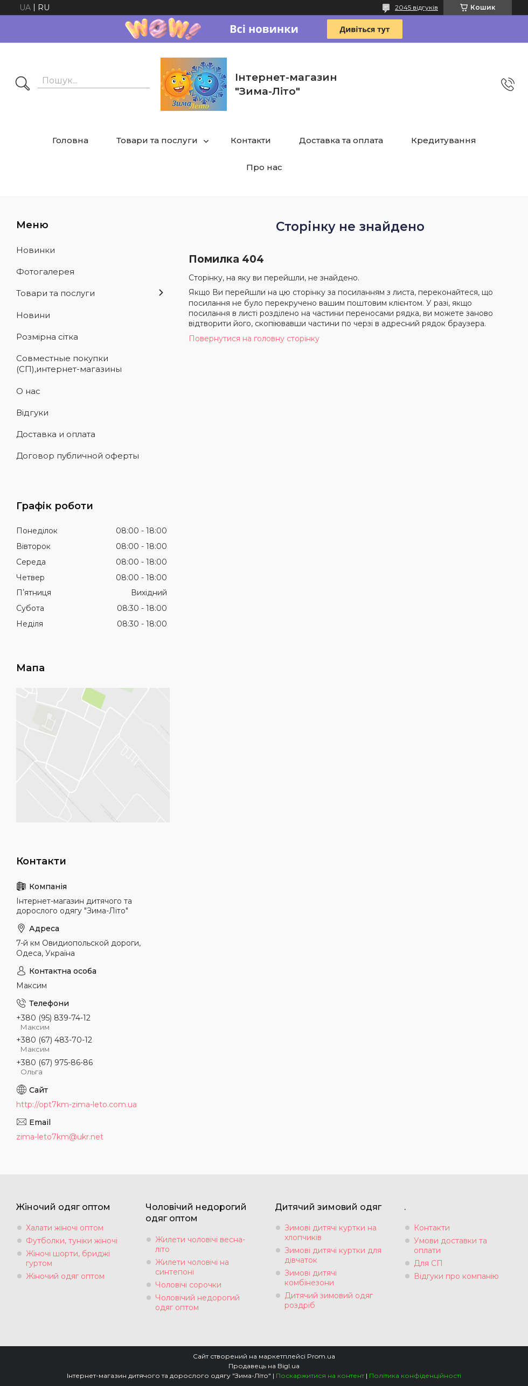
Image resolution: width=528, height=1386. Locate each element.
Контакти (251, 140)
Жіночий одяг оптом (65, 1276)
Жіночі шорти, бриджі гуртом (68, 1258)
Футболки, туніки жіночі (71, 1241)
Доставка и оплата (55, 434)
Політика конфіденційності (415, 1375)
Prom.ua (321, 1356)
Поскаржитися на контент (320, 1375)
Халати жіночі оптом (64, 1228)
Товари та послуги (157, 140)
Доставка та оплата (341, 140)
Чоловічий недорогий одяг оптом (197, 1302)
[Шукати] (22, 84)
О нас (28, 391)
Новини (33, 315)
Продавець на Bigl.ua (264, 1366)
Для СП (428, 1263)
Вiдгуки (32, 412)
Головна (70, 140)
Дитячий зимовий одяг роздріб (328, 1300)
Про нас (264, 167)
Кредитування (443, 140)
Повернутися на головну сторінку (254, 338)
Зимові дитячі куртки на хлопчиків (330, 1232)
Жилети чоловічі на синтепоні (192, 1267)
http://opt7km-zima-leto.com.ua (76, 1104)
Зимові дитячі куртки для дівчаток (332, 1255)
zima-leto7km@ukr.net (59, 1137)
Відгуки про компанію (456, 1276)
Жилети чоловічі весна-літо (200, 1244)
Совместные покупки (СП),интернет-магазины (69, 363)
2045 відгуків (416, 7)
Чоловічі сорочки (188, 1285)
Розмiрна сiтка (47, 337)
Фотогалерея (45, 271)
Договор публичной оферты (77, 456)
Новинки (35, 250)
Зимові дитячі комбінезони (310, 1277)
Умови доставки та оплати (450, 1245)
